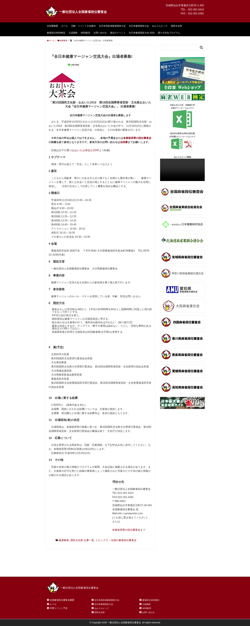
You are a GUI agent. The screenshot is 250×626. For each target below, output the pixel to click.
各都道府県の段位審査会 (137, 138)
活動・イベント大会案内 (83, 26)
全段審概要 (52, 26)
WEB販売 (85, 32)
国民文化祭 (176, 26)
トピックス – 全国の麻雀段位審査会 (116, 540)
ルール (64, 26)
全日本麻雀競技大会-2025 (142, 32)
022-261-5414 (196, 9)
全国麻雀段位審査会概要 (62, 600)
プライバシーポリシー (118, 570)
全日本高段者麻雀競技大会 (112, 26)
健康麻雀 (64, 540)
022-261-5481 (196, 13)
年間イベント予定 (59, 608)
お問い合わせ (100, 32)
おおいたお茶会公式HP (85, 150)
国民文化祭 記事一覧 (82, 540)
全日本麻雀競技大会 (139, 26)
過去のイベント (118, 32)
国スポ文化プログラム (169, 32)
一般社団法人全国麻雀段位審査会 (76, 12)
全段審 (124, 142)
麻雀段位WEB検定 (56, 32)
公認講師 (73, 32)
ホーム (54, 570)
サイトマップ (93, 570)
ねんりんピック (160, 26)
